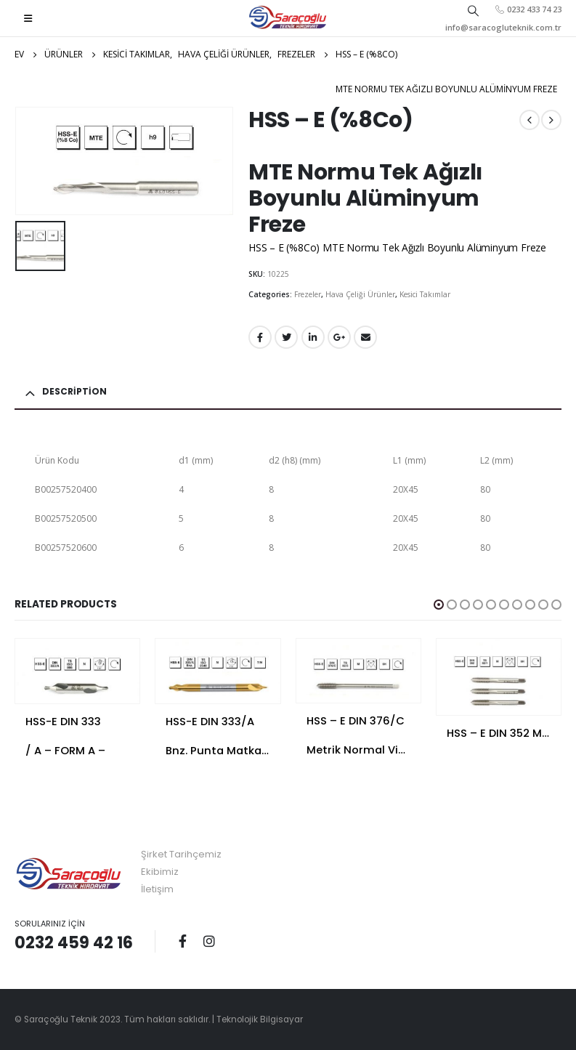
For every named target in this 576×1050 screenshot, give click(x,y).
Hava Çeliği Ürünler (360, 294)
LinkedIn (313, 337)
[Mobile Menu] (28, 18)
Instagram (209, 941)
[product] (77, 671)
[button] (438, 604)
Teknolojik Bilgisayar (259, 1019)
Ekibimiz (160, 872)
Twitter (286, 337)
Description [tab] (74, 391)
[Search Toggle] (473, 10)
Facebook (260, 337)
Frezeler (307, 294)
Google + (339, 337)
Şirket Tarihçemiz (181, 854)
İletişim (157, 889)
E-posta (365, 337)
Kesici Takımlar (424, 294)
